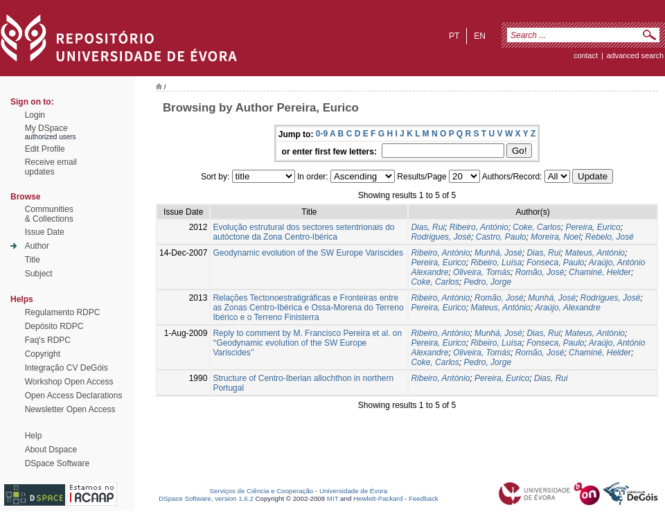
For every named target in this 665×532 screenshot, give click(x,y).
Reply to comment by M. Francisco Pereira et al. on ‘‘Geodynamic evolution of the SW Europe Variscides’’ (307, 342)
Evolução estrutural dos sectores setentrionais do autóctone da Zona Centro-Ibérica (303, 232)
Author (37, 246)
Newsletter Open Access (70, 409)
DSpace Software (57, 463)
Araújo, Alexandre (568, 307)
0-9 (322, 134)
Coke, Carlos (536, 227)
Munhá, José (498, 253)
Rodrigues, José (441, 237)
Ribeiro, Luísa (496, 262)
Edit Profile (45, 149)
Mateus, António (595, 253)
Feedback (423, 498)
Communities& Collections (49, 214)
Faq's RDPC (48, 340)
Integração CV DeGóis (66, 368)
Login (35, 115)
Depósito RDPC (54, 326)
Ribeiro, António (479, 227)
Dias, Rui (428, 227)
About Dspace (51, 449)
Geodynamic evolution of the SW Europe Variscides (308, 253)
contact (586, 55)
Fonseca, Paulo (555, 262)
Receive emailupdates (51, 167)
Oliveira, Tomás (482, 272)
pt (454, 36)
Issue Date (44, 232)
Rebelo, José (609, 237)
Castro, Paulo (501, 237)
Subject (39, 273)
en (480, 36)
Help (33, 436)
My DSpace (46, 128)
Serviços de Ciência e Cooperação (262, 491)
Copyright (42, 354)
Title (32, 260)
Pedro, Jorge (487, 282)
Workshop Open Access (69, 382)
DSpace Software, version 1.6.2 (206, 498)
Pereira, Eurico (592, 227)
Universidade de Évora (353, 491)
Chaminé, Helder (600, 272)
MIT (333, 498)
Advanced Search (635, 55)
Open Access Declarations (74, 395)
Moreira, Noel (555, 237)
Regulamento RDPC (62, 312)
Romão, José (540, 272)
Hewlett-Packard (377, 498)
